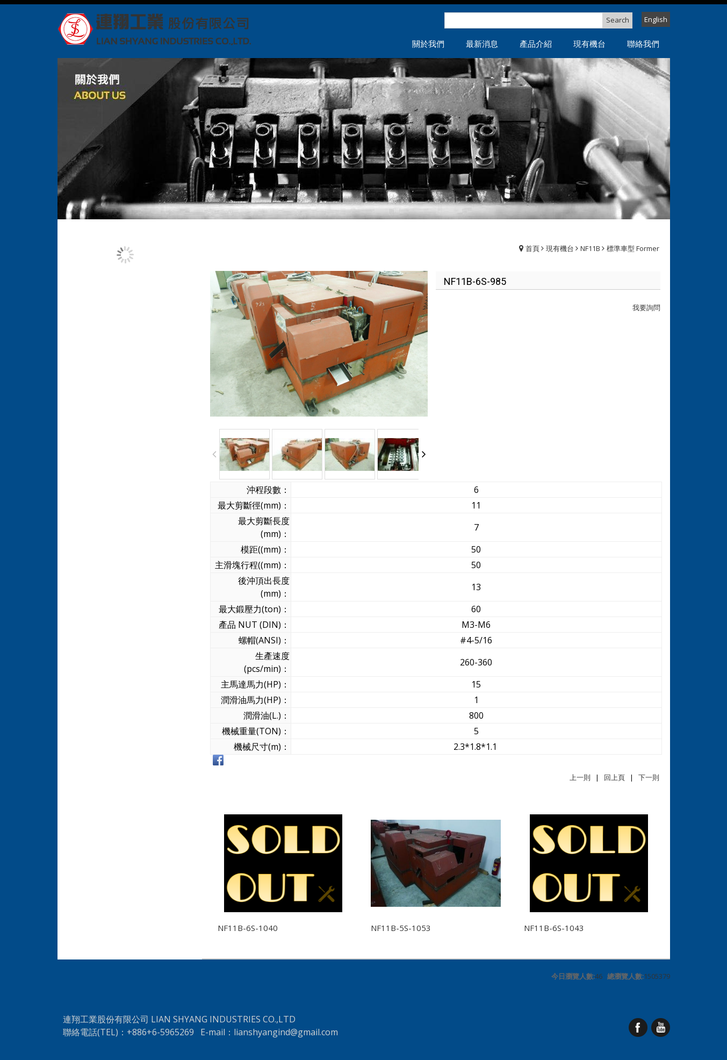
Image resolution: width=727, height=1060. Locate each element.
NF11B (590, 248)
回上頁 (614, 777)
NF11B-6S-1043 (554, 927)
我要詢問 (646, 307)
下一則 (648, 777)
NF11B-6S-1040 (248, 927)
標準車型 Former (633, 248)
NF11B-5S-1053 (401, 927)
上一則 (580, 777)
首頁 (532, 248)
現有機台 (560, 248)
